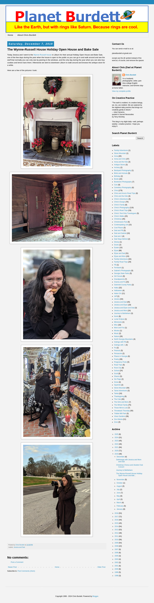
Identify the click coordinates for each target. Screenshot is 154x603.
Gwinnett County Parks (122, 285)
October (120, 483)
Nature (116, 336)
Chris (116, 190)
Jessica (117, 299)
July (118, 490)
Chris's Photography (121, 208)
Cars (116, 185)
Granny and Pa (119, 282)
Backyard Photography (122, 170)
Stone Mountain (120, 153)
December (121, 457)
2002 (117, 562)
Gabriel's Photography (122, 271)
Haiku (116, 288)
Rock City (117, 368)
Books (116, 179)
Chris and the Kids (121, 196)
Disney (116, 242)
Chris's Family (119, 205)
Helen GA (117, 293)
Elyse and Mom (120, 256)
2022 (117, 444)
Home (10, 35)
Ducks (116, 245)
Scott (116, 374)
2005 (117, 556)
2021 (117, 447)
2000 (117, 569)
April (118, 499)
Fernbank (117, 268)
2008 (117, 546)
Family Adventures (121, 150)
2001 (117, 566)
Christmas (118, 219)
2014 (117, 526)
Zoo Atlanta (118, 419)
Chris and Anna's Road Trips (124, 193)
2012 (117, 533)
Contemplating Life (121, 225)
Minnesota (118, 322)
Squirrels (117, 385)
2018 (117, 513)
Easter (116, 248)
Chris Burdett (130, 75)
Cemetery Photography (122, 188)
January (120, 509)
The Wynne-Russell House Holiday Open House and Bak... (129, 474)
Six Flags (117, 379)
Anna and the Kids (121, 162)
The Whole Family (121, 405)
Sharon (117, 376)
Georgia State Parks (121, 273)
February (120, 506)
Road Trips (118, 365)
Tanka (116, 393)
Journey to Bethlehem (122, 313)
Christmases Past (120, 222)
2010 (117, 540)
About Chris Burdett (26, 35)
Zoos (116, 422)
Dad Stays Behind (121, 239)
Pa (115, 348)
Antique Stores (119, 165)
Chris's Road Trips (121, 210)
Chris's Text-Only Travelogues (125, 213)
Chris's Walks (119, 216)
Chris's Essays (119, 202)
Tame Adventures (120, 391)
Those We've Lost (120, 408)
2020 (117, 451)
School (116, 371)
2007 (117, 549)
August (119, 486)
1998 (117, 576)
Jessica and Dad (19, 547)
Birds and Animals (121, 173)
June (119, 493)
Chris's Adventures (121, 199)
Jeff (115, 296)
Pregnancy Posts (120, 362)
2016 (117, 520)
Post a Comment (17, 562)
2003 (117, 559)
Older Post (101, 567)
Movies (116, 331)
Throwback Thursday (122, 411)
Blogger (95, 596)
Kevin (116, 316)
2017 (117, 517)
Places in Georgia (120, 356)
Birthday (117, 176)
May (118, 496)
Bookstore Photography (123, 182)
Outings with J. (119, 345)
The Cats (117, 399)
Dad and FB (118, 230)
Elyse (116, 250)
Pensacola (118, 353)
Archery (117, 167)
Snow (116, 382)
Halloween (118, 290)
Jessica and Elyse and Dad (124, 308)
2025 (117, 434)
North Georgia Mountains (123, 339)
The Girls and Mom (121, 402)
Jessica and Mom (120, 311)
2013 (117, 530)
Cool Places (118, 228)
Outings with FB (120, 342)
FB (115, 265)
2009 (117, 543)
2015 (117, 523)
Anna (116, 156)
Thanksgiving (119, 396)
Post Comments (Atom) (26, 571)
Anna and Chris (120, 159)
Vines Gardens (119, 416)
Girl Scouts (118, 276)
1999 (117, 572)
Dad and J (118, 236)
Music (116, 333)
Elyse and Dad (119, 253)
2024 (117, 437)
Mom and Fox (119, 328)
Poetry (116, 359)
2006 (117, 553)
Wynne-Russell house (43, 55)
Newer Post (12, 567)
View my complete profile (121, 91)
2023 (117, 441)
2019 (117, 454)
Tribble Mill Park (120, 413)
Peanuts (117, 351)
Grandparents (119, 279)
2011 (117, 536)
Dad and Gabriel (120, 233)
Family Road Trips (121, 262)
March (119, 503)
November (121, 480)
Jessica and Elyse (121, 305)
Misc (116, 325)
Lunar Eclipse (119, 319)
